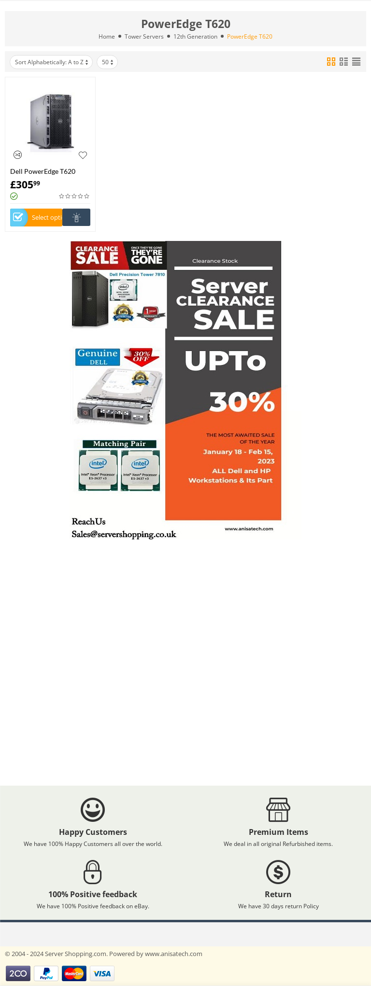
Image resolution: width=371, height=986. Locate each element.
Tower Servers (144, 36)
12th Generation (195, 36)
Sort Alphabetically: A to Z (52, 62)
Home (107, 36)
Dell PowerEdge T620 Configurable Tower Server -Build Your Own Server (50, 171)
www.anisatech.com (173, 953)
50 (108, 62)
